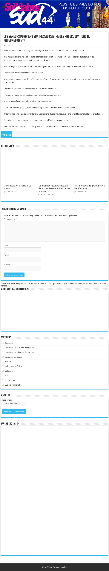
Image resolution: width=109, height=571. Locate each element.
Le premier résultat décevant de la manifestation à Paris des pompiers (54, 188)
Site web (7, 264)
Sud (6, 375)
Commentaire (10, 219)
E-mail (6, 255)
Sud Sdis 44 (10, 380)
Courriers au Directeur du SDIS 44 (19, 348)
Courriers (9, 343)
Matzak (8, 361)
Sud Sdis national (12, 385)
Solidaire (9, 371)
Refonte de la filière (13, 366)
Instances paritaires (13, 357)
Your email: (7, 400)
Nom (6, 246)
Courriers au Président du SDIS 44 (19, 352)
